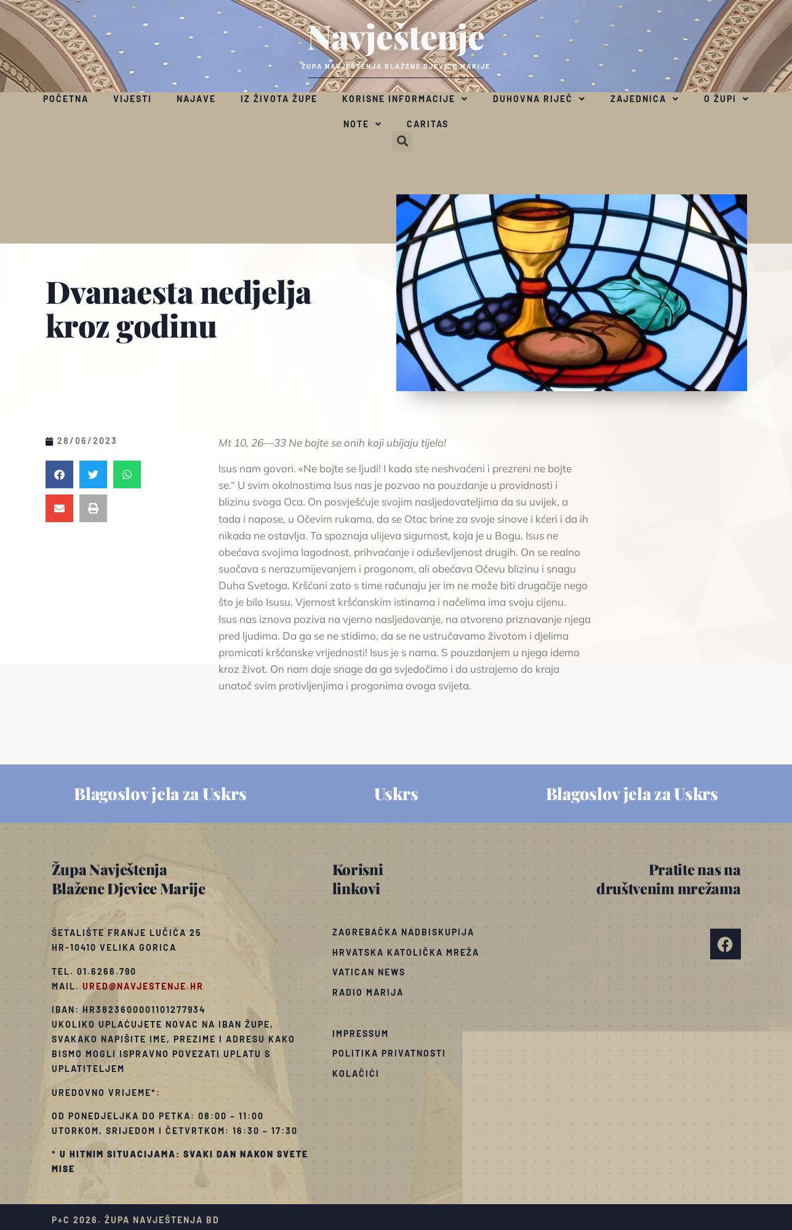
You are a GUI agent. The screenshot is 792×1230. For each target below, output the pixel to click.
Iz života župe (279, 98)
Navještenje (396, 35)
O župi (727, 99)
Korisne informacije (405, 99)
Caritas (428, 124)
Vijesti (132, 98)
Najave (196, 98)
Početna (66, 98)
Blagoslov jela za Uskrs (160, 793)
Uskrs (396, 793)
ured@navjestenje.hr (143, 986)
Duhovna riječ (539, 99)
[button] (402, 141)
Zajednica (644, 99)
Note (362, 124)
